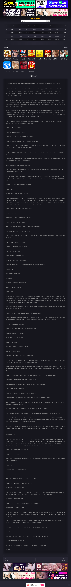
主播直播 (57, 29)
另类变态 (64, 32)
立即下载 (42, 584)
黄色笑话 (57, 39)
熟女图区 (57, 36)
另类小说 (49, 39)
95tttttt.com (35, 19)
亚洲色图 (20, 36)
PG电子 (12, 25)
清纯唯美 (49, 36)
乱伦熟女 (57, 32)
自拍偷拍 (20, 29)
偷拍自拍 (20, 32)
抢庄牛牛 (64, 25)
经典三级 (49, 32)
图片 (6, 36)
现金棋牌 (57, 25)
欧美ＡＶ (27, 29)
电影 (6, 32)
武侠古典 (34, 39)
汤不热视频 (35, 43)
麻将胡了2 (42, 25)
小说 (6, 39)
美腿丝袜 (42, 36)
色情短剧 (49, 43)
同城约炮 (12, 43)
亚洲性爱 (12, 32)
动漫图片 (34, 36)
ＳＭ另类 (64, 29)
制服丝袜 (42, 32)
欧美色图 (27, 36)
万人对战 (27, 25)
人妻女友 (27, 39)
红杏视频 (42, 43)
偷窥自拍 (12, 36)
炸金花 (49, 25)
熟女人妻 (42, 29)
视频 (6, 29)
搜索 (48, 21)
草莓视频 (27, 43)
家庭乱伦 (20, 39)
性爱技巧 (64, 39)
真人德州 (20, 25)
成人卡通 (27, 32)
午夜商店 (20, 43)
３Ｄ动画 (34, 29)
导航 (6, 43)
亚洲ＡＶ (12, 29)
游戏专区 (34, 25)
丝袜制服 (49, 29)
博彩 (6, 25)
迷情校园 (42, 39)
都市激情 (12, 39)
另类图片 (64, 36)
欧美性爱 (34, 32)
